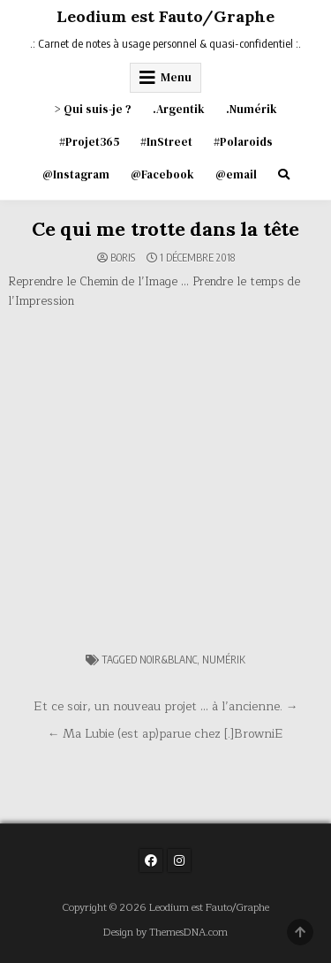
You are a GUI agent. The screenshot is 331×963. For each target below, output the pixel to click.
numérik (223, 659)
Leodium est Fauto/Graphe (165, 16)
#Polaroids (243, 141)
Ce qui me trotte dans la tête (165, 228)
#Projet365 (89, 141)
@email (236, 174)
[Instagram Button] (179, 860)
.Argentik (179, 109)
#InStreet (166, 141)
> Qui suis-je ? (93, 109)
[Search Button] (283, 174)
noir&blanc (168, 659)
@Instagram (75, 174)
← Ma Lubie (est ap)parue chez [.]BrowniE (166, 734)
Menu (176, 77)
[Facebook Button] (150, 860)
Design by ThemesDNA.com (165, 932)
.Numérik (251, 109)
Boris (122, 258)
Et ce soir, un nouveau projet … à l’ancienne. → (166, 706)
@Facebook (162, 174)
